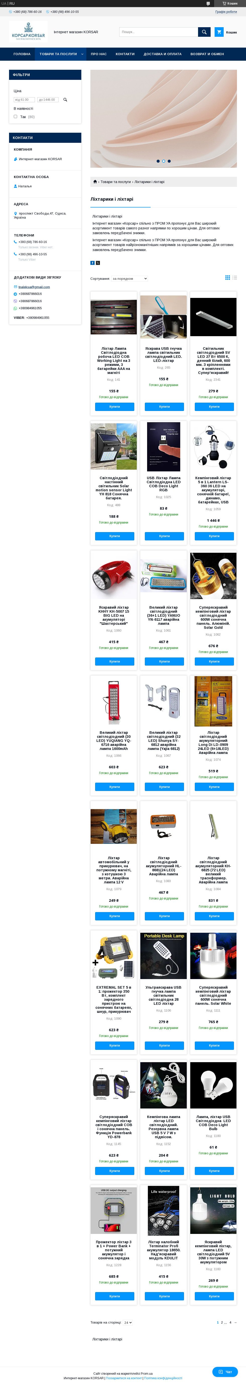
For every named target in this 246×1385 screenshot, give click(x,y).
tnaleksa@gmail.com (34, 287)
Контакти (125, 54)
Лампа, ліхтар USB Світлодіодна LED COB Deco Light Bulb (213, 1123)
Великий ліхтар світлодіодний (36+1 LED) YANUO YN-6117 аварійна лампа (163, 615)
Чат (225, 1372)
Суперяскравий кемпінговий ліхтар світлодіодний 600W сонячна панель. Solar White (213, 995)
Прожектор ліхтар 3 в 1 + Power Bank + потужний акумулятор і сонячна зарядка (114, 1250)
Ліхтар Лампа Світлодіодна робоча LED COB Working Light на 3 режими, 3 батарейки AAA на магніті (113, 361)
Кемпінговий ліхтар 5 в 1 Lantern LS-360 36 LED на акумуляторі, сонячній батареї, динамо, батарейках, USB (213, 490)
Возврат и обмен (207, 54)
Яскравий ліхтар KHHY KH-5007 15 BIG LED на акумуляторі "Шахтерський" (113, 615)
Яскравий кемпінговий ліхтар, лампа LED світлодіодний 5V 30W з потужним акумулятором (213, 1252)
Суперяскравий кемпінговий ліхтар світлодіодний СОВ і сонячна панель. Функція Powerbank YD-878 (113, 1127)
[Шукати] (204, 32)
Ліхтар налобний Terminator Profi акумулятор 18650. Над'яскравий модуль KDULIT (163, 1250)
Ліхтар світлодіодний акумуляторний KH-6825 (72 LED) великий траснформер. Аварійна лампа (213, 870)
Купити (114, 406)
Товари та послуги (58, 54)
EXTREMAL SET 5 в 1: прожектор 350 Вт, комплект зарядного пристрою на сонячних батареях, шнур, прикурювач (113, 999)
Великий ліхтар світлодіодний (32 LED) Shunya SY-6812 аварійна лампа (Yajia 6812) (163, 741)
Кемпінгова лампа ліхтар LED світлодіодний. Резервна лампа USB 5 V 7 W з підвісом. (163, 1127)
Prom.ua (147, 1373)
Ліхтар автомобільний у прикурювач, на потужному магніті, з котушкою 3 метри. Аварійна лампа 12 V (113, 870)
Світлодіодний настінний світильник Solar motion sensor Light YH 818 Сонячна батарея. (114, 488)
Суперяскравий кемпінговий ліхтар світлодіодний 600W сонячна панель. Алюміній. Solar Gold (213, 617)
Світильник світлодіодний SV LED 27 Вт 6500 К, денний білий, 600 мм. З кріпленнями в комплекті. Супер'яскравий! (213, 361)
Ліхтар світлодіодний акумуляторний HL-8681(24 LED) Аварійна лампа (163, 866)
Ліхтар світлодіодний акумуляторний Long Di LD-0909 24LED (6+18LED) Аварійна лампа (213, 743)
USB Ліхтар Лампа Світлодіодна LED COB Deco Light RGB (164, 484)
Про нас (99, 54)
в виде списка (234, 278)
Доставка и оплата (162, 54)
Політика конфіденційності (163, 1378)
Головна (22, 54)
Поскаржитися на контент (124, 1378)
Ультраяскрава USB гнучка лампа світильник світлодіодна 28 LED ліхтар (163, 995)
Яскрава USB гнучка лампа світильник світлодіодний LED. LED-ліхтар (163, 355)
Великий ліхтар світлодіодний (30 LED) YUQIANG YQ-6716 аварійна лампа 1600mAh (113, 741)
